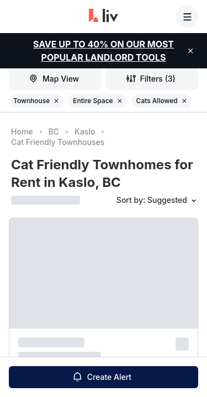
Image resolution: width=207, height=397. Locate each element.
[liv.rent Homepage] (103, 16)
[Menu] (187, 17)
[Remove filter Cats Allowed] (184, 100)
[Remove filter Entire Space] (119, 100)
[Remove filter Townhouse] (56, 100)
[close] (190, 51)
